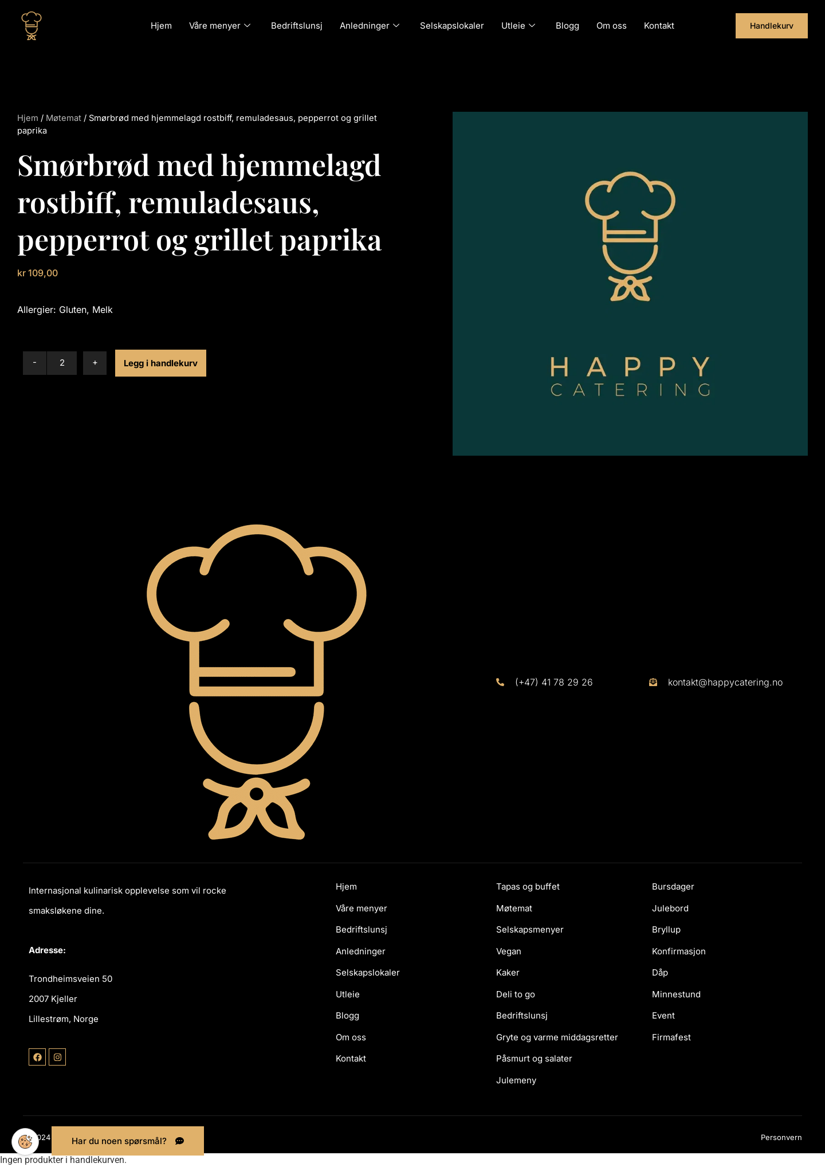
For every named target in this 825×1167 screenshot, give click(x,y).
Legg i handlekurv (161, 363)
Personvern (781, 1137)
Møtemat (63, 118)
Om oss (611, 25)
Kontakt (659, 25)
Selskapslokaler (452, 25)
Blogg (567, 25)
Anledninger (369, 25)
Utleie (518, 25)
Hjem (161, 25)
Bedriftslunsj (297, 25)
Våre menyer (219, 25)
